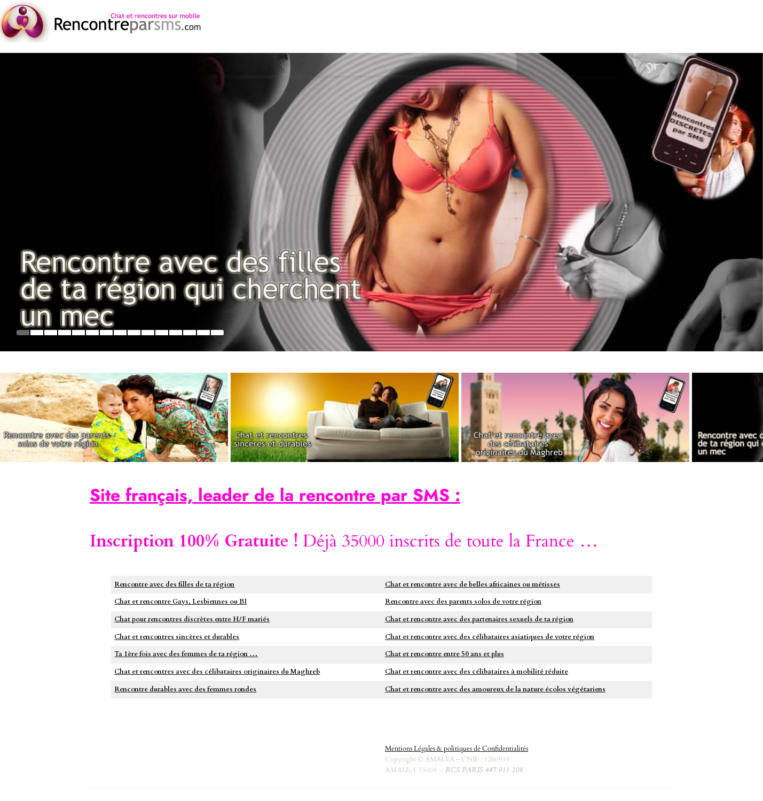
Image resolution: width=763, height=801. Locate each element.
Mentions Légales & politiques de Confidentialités (456, 748)
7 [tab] (106, 332)
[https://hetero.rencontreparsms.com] (345, 417)
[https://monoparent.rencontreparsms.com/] (114, 417)
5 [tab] (78, 332)
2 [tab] (36, 332)
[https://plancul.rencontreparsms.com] (381, 202)
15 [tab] (217, 332)
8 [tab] (120, 332)
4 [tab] (64, 332)
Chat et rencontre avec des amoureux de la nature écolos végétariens (495, 689)
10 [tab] (147, 332)
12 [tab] (175, 332)
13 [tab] (189, 332)
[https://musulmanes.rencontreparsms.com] (575, 417)
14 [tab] (203, 332)
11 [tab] (161, 332)
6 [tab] (92, 332)
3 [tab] (50, 332)
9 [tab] (134, 332)
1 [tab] (23, 332)
